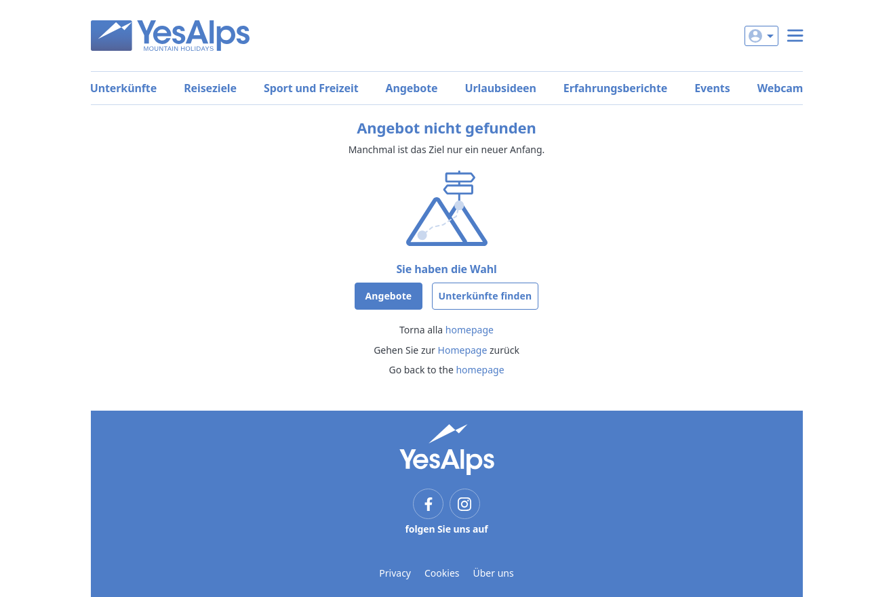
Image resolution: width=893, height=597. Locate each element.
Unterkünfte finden (485, 295)
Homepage (463, 350)
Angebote (412, 88)
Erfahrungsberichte (615, 88)
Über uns (493, 573)
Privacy (395, 573)
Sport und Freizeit (311, 88)
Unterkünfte (123, 88)
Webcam (780, 88)
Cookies (441, 573)
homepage (469, 329)
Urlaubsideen (500, 88)
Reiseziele (210, 88)
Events (712, 88)
